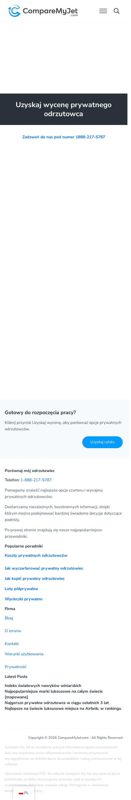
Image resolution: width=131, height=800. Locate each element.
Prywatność (15, 667)
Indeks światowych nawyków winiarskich (43, 685)
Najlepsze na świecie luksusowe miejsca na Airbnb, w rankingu (63, 708)
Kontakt (12, 643)
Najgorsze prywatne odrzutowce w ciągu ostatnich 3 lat (57, 703)
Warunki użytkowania (24, 654)
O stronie (13, 631)
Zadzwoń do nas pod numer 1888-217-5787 (63, 137)
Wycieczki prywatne (23, 599)
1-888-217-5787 (36, 480)
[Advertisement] (64, 58)
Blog (9, 618)
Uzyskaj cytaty (102, 442)
